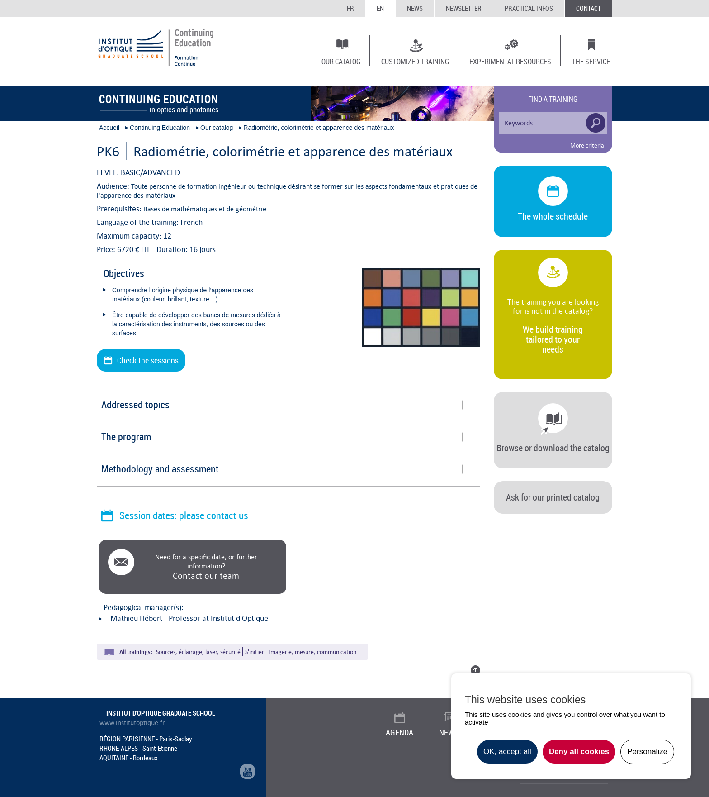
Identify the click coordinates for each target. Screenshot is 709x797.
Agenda (399, 732)
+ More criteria (585, 145)
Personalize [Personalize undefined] (647, 751)
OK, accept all (507, 751)
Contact (588, 8)
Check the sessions (148, 360)
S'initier (254, 652)
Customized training (415, 61)
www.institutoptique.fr (132, 723)
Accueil (109, 127)
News (415, 8)
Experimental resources (510, 61)
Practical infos (529, 8)
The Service (591, 61)
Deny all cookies (579, 751)
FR (350, 8)
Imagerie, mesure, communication (312, 652)
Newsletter (464, 8)
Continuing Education (160, 127)
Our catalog (340, 61)
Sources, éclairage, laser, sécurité (198, 652)
